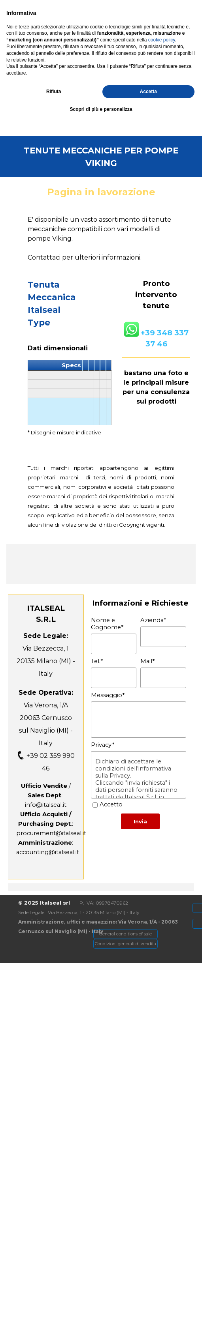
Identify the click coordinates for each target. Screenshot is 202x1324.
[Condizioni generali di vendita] (125, 944)
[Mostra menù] (169, 22)
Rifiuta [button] (53, 1291)
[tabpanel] (102, 92)
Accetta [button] (148, 1291)
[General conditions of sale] (125, 934)
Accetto (111, 804)
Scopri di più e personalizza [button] (101, 1308)
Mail (147, 661)
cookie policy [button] (161, 1239)
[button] (98, 117)
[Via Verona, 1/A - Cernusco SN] (58, 9)
